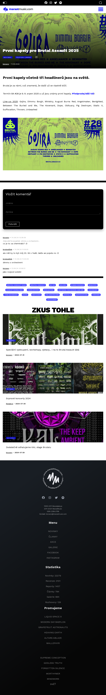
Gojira (63, 285)
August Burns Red (14, 290)
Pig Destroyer (52, 295)
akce (53, 542)
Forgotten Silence (53, 668)
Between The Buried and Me (71, 290)
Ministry (93, 285)
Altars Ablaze (53, 638)
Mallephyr (53, 643)
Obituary (36, 295)
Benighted (48, 290)
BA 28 (52, 285)
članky (53, 536)
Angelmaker (33, 290)
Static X (67, 295)
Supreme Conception (53, 657)
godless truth (53, 663)
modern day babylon (53, 622)
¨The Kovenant (11, 295)
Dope (25, 295)
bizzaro (6, 64)
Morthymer (53, 673)
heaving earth (53, 632)
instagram (53, 557)
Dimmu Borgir (77, 285)
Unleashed (52, 299)
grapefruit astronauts (53, 627)
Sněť (53, 684)
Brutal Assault (38, 285)
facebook (53, 552)
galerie (53, 547)
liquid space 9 (53, 616)
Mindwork (53, 679)
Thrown (96, 295)
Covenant (93, 290)
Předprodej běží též (83, 93)
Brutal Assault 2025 (16, 285)
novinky (53, 531)
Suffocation (81, 295)
